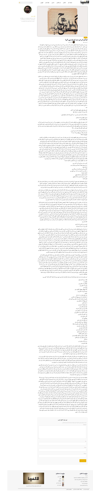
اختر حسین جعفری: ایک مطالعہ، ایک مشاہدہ (73, 479)
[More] (91, 29)
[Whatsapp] (91, 17)
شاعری (45, 2)
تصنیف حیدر (52, 486)
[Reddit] (91, 10)
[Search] (12, 3)
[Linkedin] (91, 12)
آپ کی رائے (77, 426)
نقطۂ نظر (40, 2)
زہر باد (79, 477)
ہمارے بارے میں (78, 490)
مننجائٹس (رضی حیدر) (76, 483)
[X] (91, 27)
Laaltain (52, 482)
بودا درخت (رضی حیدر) (76, 486)
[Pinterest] (91, 15)
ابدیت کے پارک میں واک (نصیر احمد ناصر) (73, 481)
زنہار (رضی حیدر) (77, 484)
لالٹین (53, 480)
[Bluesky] (91, 20)
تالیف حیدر (52, 478)
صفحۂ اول (63, 2)
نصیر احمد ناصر (51, 484)
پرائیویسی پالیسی (61, 490)
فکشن (57, 2)
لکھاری (34, 2)
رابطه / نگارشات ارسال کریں (70, 490)
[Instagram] (91, 22)
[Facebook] (91, 8)
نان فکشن (51, 2)
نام (78, 442)
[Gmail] (91, 24)
